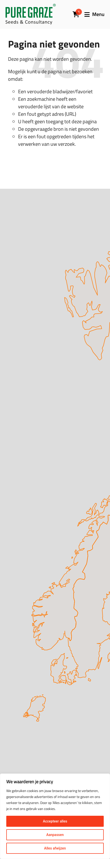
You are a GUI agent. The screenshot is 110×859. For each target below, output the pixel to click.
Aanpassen (55, 835)
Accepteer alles (55, 821)
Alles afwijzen (55, 848)
